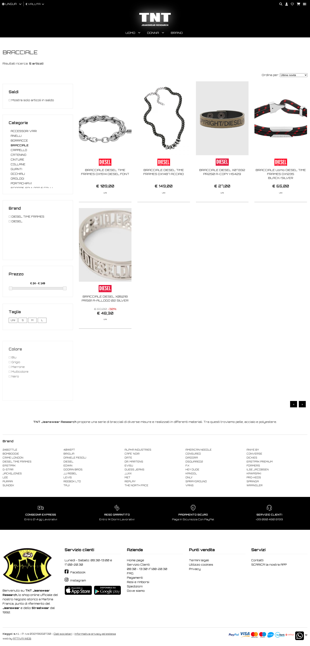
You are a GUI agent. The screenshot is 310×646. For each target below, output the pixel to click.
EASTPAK (9, 465)
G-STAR (8, 469)
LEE (5, 477)
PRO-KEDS (254, 477)
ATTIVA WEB (22, 638)
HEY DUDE (192, 469)
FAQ (130, 573)
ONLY (189, 477)
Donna (153, 32)
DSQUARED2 (194, 461)
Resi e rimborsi (138, 582)
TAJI (66, 485)
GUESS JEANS (134, 469)
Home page (135, 560)
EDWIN (67, 465)
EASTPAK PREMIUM (260, 461)
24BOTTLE (10, 449)
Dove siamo (136, 590)
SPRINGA (253, 481)
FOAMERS (253, 465)
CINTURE (17, 159)
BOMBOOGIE (11, 453)
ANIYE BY (253, 449)
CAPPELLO (19, 150)
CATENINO (18, 154)
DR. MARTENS (134, 461)
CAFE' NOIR (132, 453)
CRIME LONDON (13, 457)
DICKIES (252, 457)
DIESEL (68, 461)
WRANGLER (255, 485)
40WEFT (69, 449)
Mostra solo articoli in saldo (31, 100)
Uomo (130, 32)
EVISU (129, 465)
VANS (189, 485)
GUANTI (16, 169)
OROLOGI (17, 178)
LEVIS (67, 477)
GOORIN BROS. (73, 469)
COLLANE (18, 164)
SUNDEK (8, 485)
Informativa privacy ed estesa (95, 633)
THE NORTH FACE (136, 485)
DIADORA (191, 457)
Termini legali (199, 560)
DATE (128, 457)
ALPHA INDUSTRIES (138, 449)
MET (127, 477)
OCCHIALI (18, 173)
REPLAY (130, 481)
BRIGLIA (68, 453)
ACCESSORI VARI (24, 131)
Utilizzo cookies (201, 564)
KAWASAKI (254, 473)
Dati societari (63, 633)
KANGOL (191, 473)
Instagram (78, 580)
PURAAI (8, 481)
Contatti (257, 560)
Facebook (78, 572)
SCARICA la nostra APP (269, 564)
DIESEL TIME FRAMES (17, 461)
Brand (177, 32)
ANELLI (16, 135)
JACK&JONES (12, 473)
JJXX (128, 473)
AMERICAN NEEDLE (198, 449)
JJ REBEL (70, 473)
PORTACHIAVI (21, 183)
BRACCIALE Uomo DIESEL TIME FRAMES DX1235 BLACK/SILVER (281, 174)
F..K (187, 465)
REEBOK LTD (72, 481)
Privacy (195, 569)
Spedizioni (135, 586)
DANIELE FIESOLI (74, 457)
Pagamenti (135, 577)
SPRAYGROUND (196, 481)
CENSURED (193, 453)
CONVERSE (254, 453)
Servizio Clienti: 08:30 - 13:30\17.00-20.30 (147, 567)
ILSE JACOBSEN (258, 469)
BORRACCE (19, 140)
